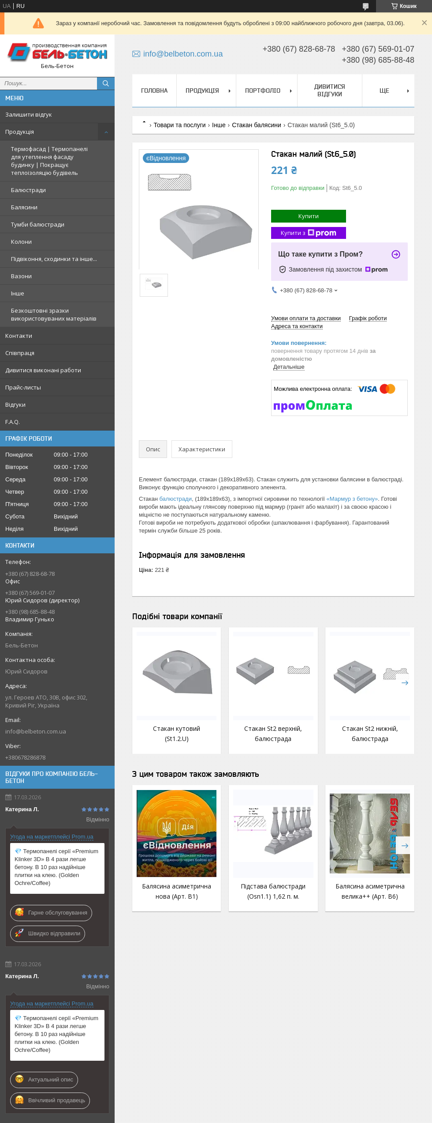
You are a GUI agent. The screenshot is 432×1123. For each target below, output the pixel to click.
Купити (308, 216)
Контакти (18, 336)
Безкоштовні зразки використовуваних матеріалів (54, 314)
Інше (17, 293)
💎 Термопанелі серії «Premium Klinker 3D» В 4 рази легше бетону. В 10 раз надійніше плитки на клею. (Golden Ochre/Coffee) (56, 867)
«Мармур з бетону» (352, 498)
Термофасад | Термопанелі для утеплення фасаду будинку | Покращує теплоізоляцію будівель (49, 161)
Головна (154, 90)
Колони (21, 242)
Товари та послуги (179, 125)
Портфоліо (262, 90)
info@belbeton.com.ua (35, 731)
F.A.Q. (12, 422)
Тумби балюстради (37, 224)
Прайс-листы (23, 387)
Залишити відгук (28, 114)
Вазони (21, 276)
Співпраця (19, 353)
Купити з (308, 233)
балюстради (175, 498)
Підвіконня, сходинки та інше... (54, 259)
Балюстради (28, 190)
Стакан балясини (256, 125)
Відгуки (15, 404)
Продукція (19, 132)
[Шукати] (106, 83)
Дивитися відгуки (329, 90)
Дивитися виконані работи (43, 370)
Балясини (24, 207)
